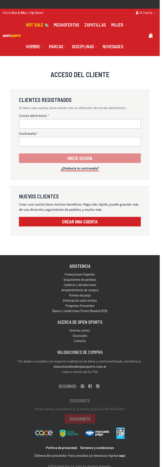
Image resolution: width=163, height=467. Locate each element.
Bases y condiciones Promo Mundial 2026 (80, 312)
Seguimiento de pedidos (80, 280)
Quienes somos (80, 332)
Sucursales (80, 337)
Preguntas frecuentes (80, 306)
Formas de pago (80, 296)
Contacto (80, 342)
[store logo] (12, 35)
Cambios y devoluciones (80, 286)
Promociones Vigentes (80, 275)
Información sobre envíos (80, 301)
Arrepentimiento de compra (79, 291)
